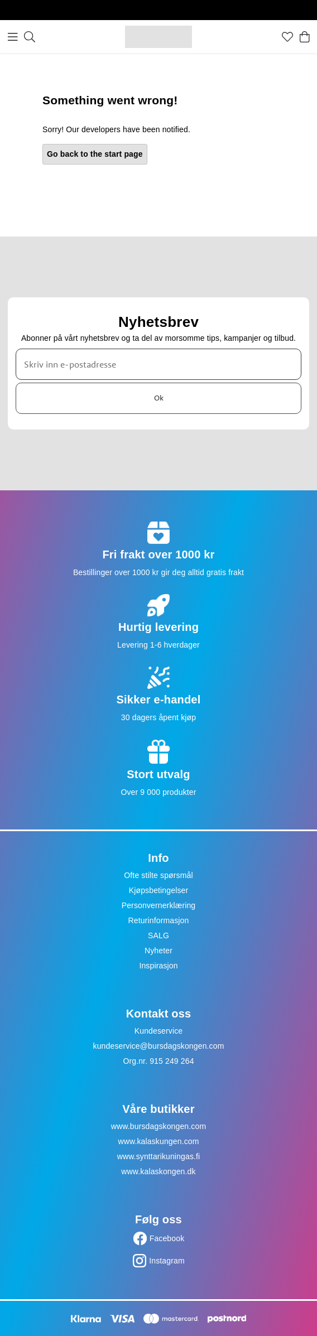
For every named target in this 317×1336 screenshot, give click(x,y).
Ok (159, 398)
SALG (158, 935)
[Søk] (29, 36)
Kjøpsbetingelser (159, 890)
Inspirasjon (158, 965)
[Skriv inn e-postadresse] (158, 364)
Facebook (167, 1238)
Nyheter (158, 950)
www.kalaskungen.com (158, 1141)
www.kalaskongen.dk (158, 1171)
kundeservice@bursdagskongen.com (158, 1045)
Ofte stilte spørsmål (158, 875)
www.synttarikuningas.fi (158, 1156)
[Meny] (13, 36)
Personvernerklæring (159, 905)
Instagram (167, 1260)
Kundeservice (159, 1030)
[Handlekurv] (305, 36)
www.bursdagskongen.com (158, 1126)
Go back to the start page (95, 153)
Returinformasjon (158, 920)
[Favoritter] (287, 36)
